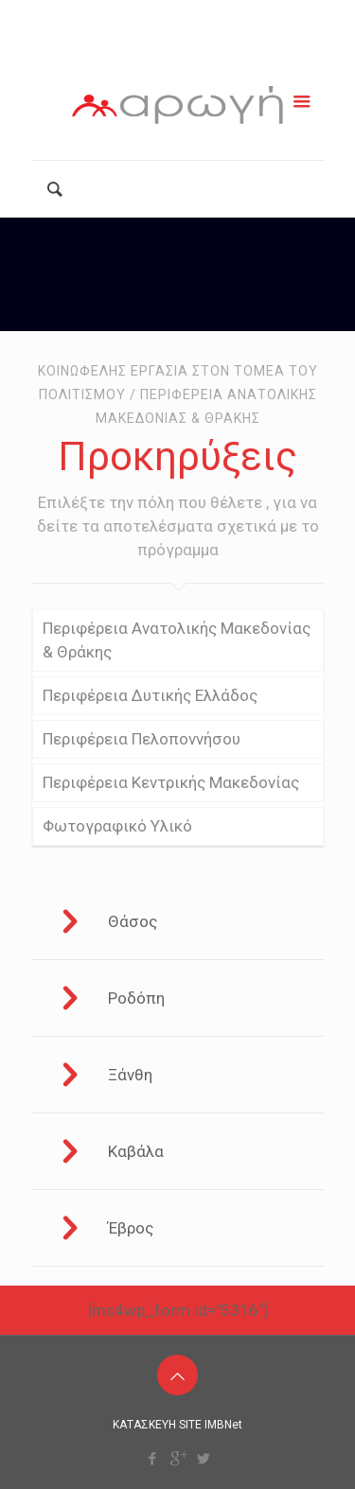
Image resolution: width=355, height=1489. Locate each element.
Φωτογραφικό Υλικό (117, 825)
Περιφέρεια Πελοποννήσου (141, 738)
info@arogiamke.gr (254, 16)
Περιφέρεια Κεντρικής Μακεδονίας (171, 782)
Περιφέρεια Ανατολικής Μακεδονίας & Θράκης (177, 640)
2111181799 (104, 16)
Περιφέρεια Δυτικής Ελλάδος (150, 695)
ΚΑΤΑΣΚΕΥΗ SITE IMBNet (177, 1424)
